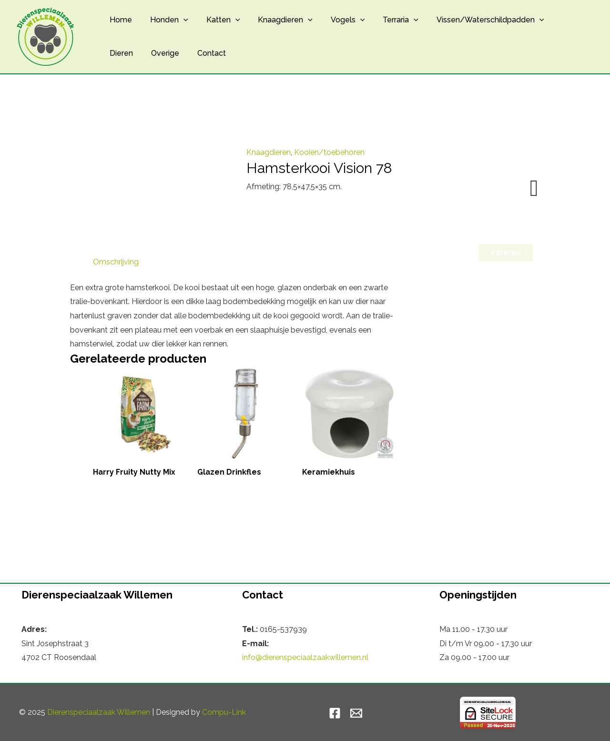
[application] (179, 20)
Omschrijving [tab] (116, 261)
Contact (166, 53)
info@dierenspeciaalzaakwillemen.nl (305, 657)
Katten (216, 20)
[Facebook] (335, 713)
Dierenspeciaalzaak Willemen (98, 712)
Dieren (552, 19)
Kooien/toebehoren (329, 152)
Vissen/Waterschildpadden (472, 20)
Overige (122, 53)
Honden (165, 20)
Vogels (335, 20)
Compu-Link (224, 712)
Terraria (385, 20)
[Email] (356, 713)
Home (119, 19)
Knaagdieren (275, 20)
